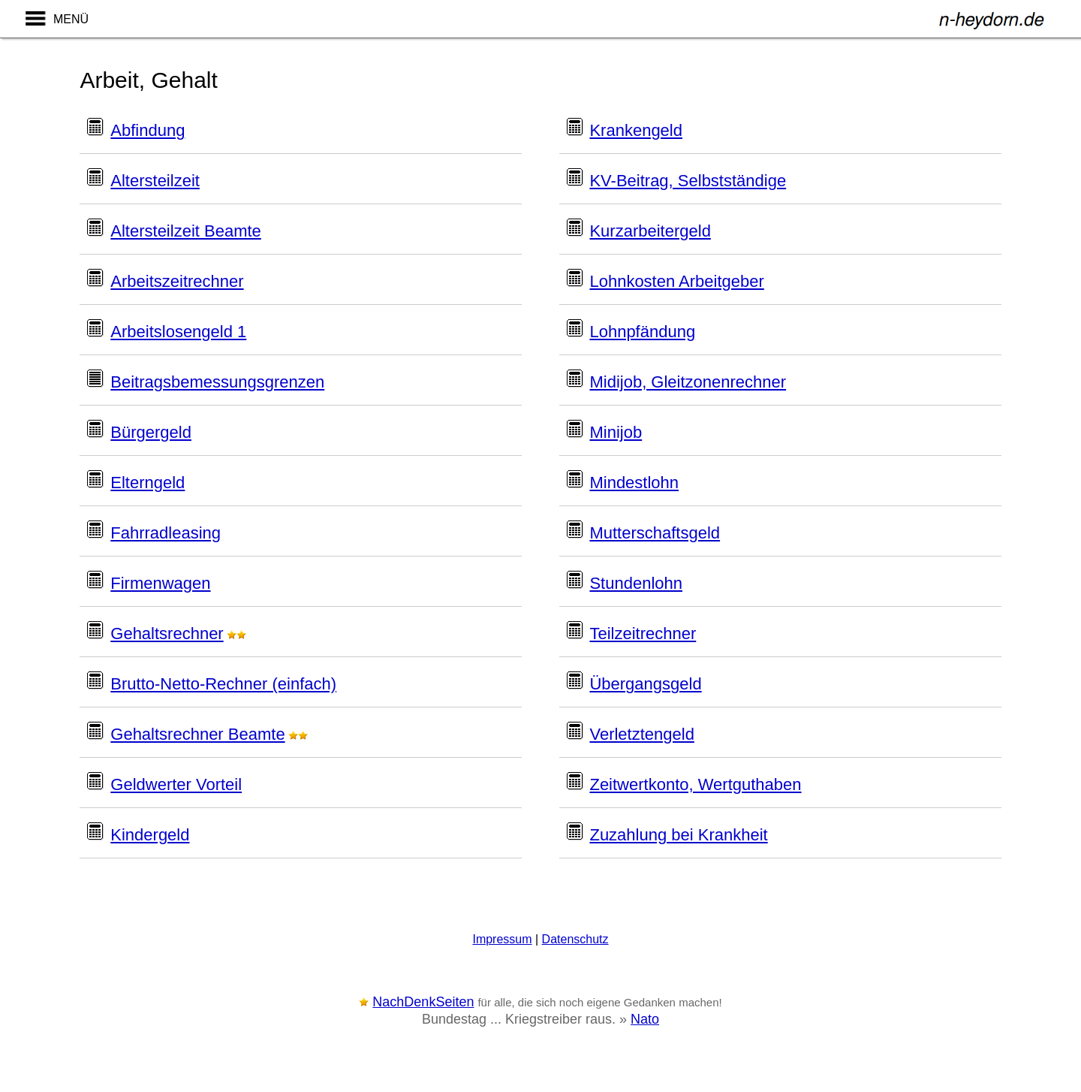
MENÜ (71, 19)
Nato (645, 1019)
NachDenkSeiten (423, 1001)
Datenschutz (575, 939)
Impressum (501, 939)
